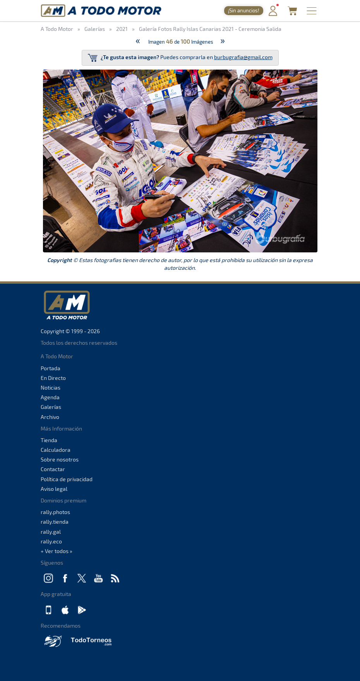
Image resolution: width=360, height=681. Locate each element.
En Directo (53, 378)
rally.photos (55, 512)
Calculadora (55, 449)
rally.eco (51, 541)
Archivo (50, 417)
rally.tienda (55, 521)
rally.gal (51, 531)
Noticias (50, 387)
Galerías (51, 406)
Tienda (49, 440)
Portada (50, 368)
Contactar (53, 469)
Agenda (50, 397)
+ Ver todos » (56, 551)
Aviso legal (54, 488)
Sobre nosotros (60, 459)
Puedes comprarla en (180, 58)
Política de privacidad (67, 479)
